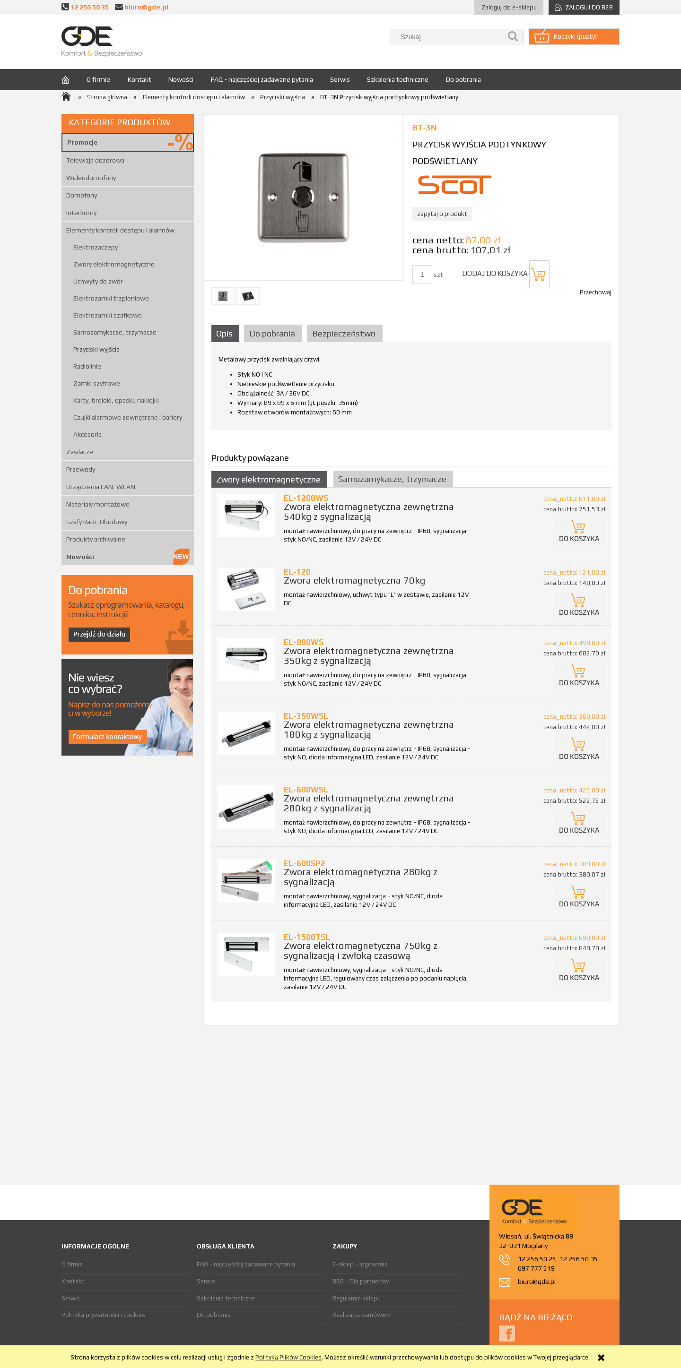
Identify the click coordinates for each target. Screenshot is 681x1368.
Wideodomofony (91, 177)
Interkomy (81, 212)
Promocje (82, 142)
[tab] (226, 333)
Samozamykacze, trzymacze (115, 332)
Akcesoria (87, 434)
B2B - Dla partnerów (360, 1281)
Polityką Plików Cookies (288, 1357)
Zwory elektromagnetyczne (114, 264)
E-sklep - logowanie (360, 1264)
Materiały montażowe (98, 504)
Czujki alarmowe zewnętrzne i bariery (127, 417)
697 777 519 (536, 1268)
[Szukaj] (513, 36)
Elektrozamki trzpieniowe (111, 298)
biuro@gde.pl (146, 7)
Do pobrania (214, 1314)
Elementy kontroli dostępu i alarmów (120, 230)
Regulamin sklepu (356, 1298)
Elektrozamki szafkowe (107, 315)
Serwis (70, 1298)
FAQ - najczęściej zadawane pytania (246, 1264)
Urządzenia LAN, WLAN (100, 486)
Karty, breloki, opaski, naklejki (116, 400)
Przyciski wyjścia (96, 349)
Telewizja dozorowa (95, 160)
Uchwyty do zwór (98, 281)
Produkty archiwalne (95, 539)
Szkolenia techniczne (226, 1298)
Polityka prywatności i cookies (103, 1314)
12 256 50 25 (537, 1259)
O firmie (72, 1264)
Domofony (81, 195)
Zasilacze (79, 452)
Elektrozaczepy (95, 247)
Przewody (80, 469)
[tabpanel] (411, 389)
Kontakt (73, 1281)
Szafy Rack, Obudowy (96, 521)
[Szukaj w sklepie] (448, 36)
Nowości (80, 556)
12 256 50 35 (89, 7)
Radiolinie (87, 366)
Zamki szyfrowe (96, 383)
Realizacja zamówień (361, 1314)
